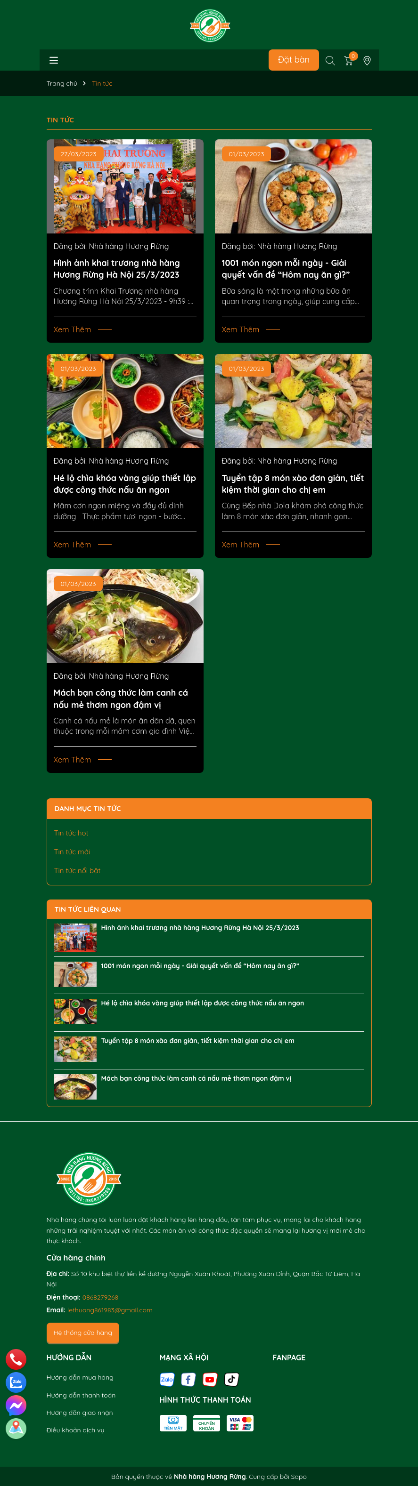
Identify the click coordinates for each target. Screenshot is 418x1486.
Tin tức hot (71, 832)
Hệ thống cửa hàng (83, 1332)
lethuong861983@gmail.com (110, 1310)
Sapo (299, 1476)
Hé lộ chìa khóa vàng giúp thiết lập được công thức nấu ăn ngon (125, 484)
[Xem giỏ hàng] (348, 60)
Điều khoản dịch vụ (76, 1430)
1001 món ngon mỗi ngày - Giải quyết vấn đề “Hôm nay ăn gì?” (286, 268)
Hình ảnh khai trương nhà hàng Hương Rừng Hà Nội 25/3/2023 (117, 268)
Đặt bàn (294, 59)
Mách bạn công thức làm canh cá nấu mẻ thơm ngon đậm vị (121, 698)
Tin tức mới (72, 851)
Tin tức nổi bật (77, 870)
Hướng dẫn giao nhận (80, 1412)
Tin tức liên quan (88, 909)
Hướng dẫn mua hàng (80, 1377)
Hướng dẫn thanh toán (81, 1395)
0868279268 (100, 1297)
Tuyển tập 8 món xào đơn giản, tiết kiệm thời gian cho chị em (293, 484)
